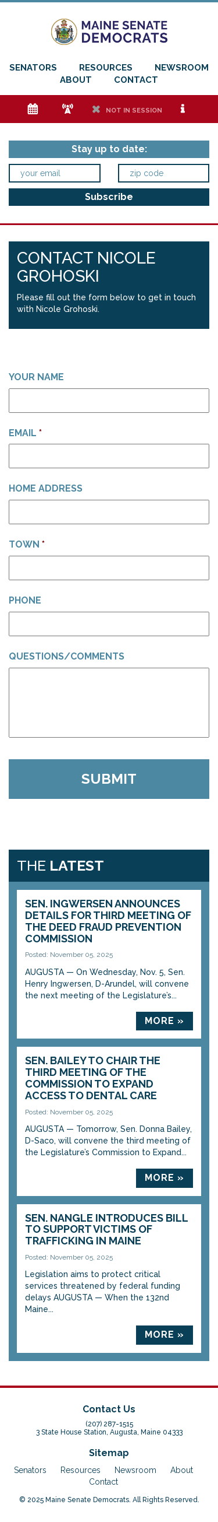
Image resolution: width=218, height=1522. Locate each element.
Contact (136, 80)
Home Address (46, 488)
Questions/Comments (66, 656)
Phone (25, 600)
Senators (33, 67)
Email (25, 433)
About (76, 80)
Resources (106, 67)
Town (27, 544)
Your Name (36, 377)
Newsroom (182, 67)
